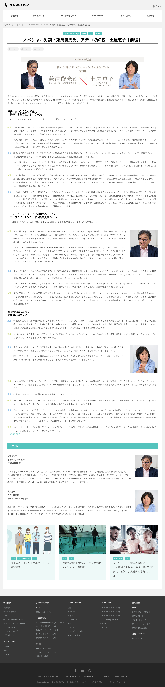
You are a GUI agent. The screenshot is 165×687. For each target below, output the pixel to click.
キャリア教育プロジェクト (46, 634)
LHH (5, 650)
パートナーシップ (10, 631)
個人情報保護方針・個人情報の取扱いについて (69, 682)
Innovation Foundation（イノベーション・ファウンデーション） (50, 624)
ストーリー (104, 627)
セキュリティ (109, 682)
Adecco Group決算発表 (109, 620)
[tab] (14, 16)
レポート (71, 639)
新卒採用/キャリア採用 (141, 612)
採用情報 (136, 603)
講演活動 (103, 623)
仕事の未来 (72, 612)
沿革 (5, 616)
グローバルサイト (120, 677)
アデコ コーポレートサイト (13, 25)
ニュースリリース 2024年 (110, 616)
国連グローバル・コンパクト (47, 630)
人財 (69, 623)
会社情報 (7, 603)
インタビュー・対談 (76, 631)
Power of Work (33, 25)
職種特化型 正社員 (139, 628)
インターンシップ (139, 620)
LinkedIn (82, 670)
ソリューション (10, 641)
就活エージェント (90, 677)
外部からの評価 (42, 656)
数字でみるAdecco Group (13, 620)
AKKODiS (7, 654)
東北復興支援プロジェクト (46, 638)
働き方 (70, 616)
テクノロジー (73, 627)
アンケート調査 (74, 635)
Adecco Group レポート (45, 648)
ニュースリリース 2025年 (110, 612)
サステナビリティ (43, 603)
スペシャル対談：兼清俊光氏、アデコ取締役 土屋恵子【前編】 (67, 25)
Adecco (6, 646)
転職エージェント (73, 677)
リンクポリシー (122, 682)
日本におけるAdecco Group (14, 623)
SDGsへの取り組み (43, 612)
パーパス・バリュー (11, 627)
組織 (69, 608)
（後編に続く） (15, 434)
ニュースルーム (106, 603)
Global (159, 6)
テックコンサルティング (53, 677)
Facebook (76, 670)
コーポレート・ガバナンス (46, 652)
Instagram (89, 670)
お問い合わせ (8, 635)
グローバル (72, 620)
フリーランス (105, 677)
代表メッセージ (9, 612)
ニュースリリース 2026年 (110, 608)
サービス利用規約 (95, 682)
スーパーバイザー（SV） (142, 624)
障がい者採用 (137, 616)
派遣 (39, 677)
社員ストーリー (138, 638)
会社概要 (6, 608)
